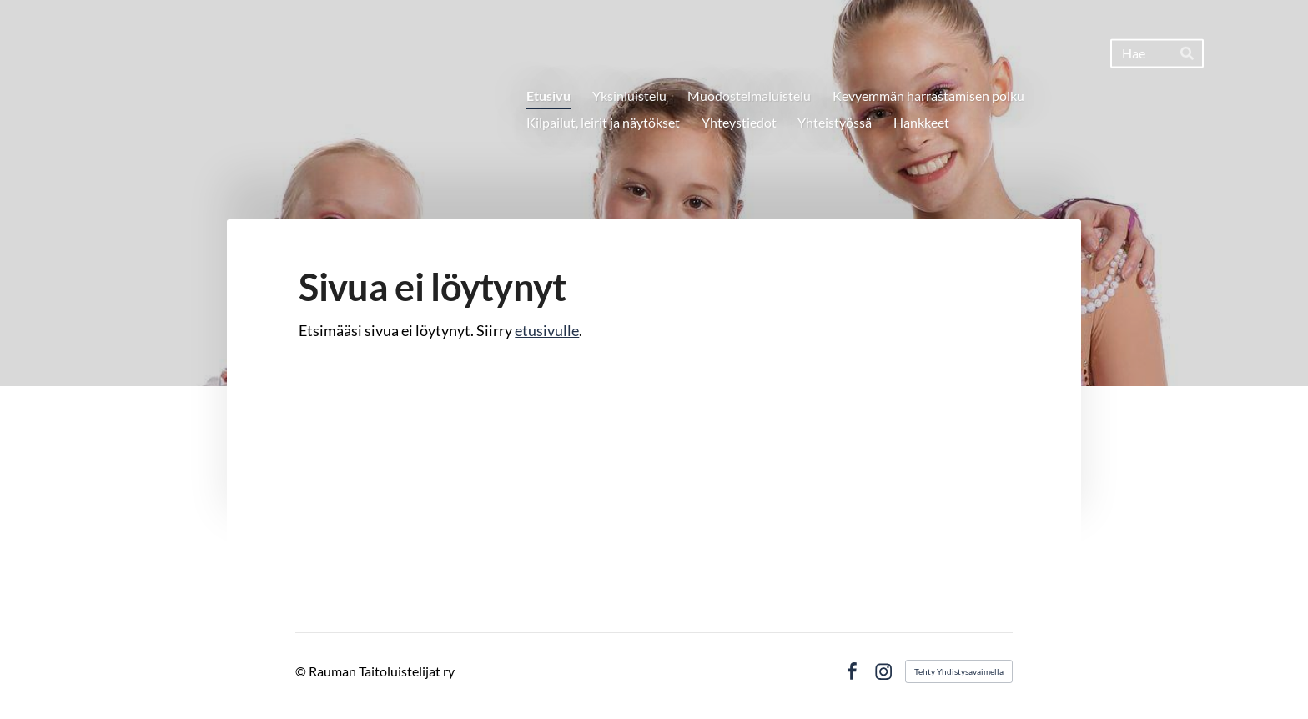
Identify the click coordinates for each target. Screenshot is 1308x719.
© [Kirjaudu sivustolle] (302, 671)
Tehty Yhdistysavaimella (959, 671)
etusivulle (547, 330)
